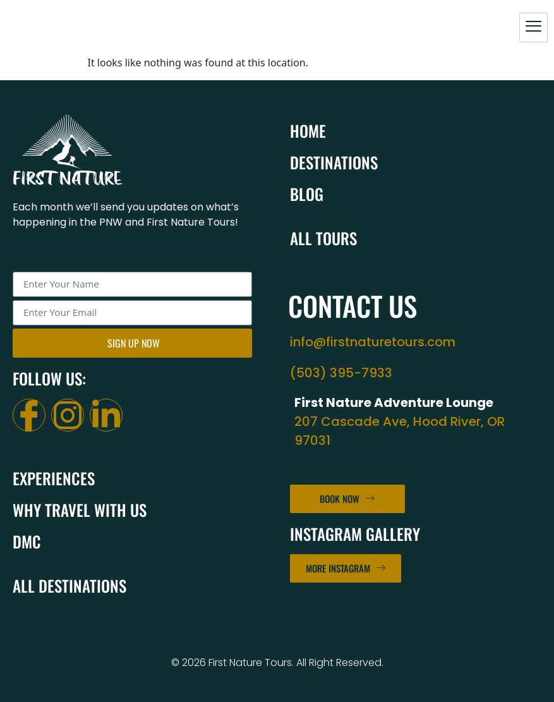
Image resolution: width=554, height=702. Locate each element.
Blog (306, 193)
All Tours (323, 238)
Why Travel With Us (80, 509)
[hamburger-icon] (533, 27)
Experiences (54, 478)
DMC (27, 541)
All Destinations (69, 585)
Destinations (334, 162)
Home (308, 130)
